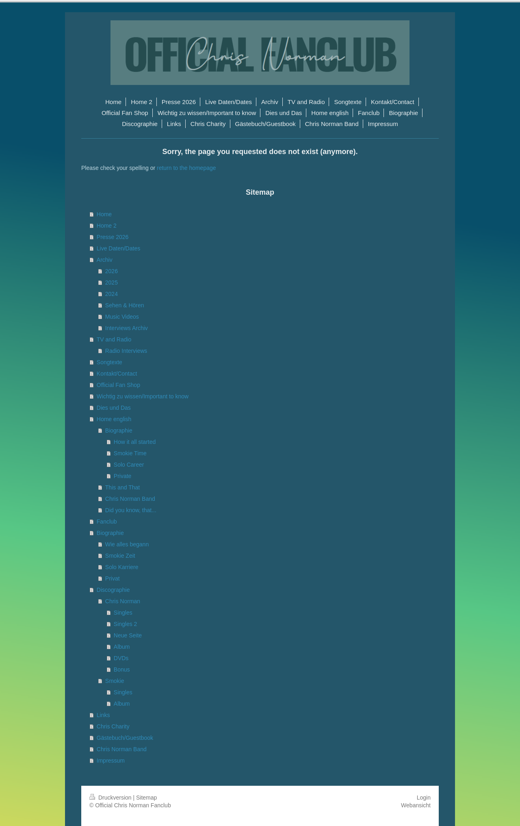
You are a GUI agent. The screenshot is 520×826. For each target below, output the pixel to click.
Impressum (111, 760)
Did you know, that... (130, 510)
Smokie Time (130, 453)
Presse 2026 (113, 237)
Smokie (114, 681)
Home (104, 214)
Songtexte (109, 362)
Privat (112, 578)
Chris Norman (122, 601)
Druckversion (111, 797)
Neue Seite (128, 635)
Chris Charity (113, 726)
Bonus (122, 669)
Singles (123, 612)
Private (123, 476)
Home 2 (107, 225)
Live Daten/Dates (118, 248)
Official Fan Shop (118, 385)
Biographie (118, 430)
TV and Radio (114, 339)
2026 (111, 271)
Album (122, 646)
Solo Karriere (122, 567)
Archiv (105, 259)
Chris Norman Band (130, 499)
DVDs (121, 658)
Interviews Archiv (126, 328)
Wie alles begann (127, 544)
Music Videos (122, 316)
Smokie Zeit (120, 555)
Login (424, 797)
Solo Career (129, 464)
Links (103, 715)
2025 (111, 282)
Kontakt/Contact (117, 373)
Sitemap (146, 797)
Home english (114, 419)
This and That (122, 487)
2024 (111, 294)
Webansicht (416, 805)
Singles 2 (125, 624)
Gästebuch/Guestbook (125, 738)
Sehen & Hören (124, 305)
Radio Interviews (126, 351)
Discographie (113, 590)
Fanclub (107, 521)
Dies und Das (114, 407)
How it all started (135, 442)
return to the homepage (186, 168)
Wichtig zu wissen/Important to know (142, 396)
